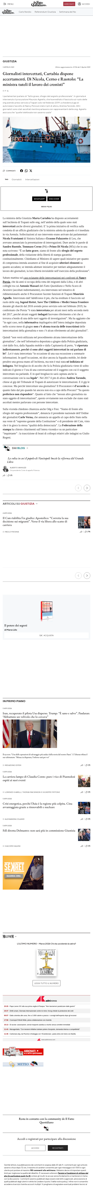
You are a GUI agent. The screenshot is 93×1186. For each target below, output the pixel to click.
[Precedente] (78, 488)
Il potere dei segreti (15, 625)
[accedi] (84, 3)
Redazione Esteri (12, 765)
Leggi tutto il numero (46, 983)
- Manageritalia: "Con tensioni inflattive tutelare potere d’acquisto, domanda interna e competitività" (42, 1029)
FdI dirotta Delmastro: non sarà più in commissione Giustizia (39, 830)
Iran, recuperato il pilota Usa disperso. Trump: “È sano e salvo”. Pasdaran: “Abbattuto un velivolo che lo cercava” (46, 715)
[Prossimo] (87, 488)
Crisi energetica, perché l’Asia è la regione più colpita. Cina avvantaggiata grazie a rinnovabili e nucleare (37, 805)
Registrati (57, 1148)
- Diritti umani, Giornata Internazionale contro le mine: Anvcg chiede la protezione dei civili (38, 1011)
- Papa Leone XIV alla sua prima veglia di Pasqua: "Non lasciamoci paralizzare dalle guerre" (39, 1006)
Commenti (9, 171)
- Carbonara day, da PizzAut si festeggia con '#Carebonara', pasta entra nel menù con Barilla (40, 1034)
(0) (9, 475)
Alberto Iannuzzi (18, 468)
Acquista (46, 635)
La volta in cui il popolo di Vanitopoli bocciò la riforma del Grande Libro (45, 460)
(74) (87, 532)
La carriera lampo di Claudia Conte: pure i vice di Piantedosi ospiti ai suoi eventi (39, 778)
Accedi (35, 1148)
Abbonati (69, 4)
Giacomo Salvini (12, 846)
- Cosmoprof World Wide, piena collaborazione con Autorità (27, 1020)
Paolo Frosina (11, 532)
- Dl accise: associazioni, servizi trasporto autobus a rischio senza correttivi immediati (37, 1025)
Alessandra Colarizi (13, 819)
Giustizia (10, 61)
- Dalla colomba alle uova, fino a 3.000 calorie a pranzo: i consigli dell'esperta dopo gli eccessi (40, 1015)
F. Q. (6, 91)
